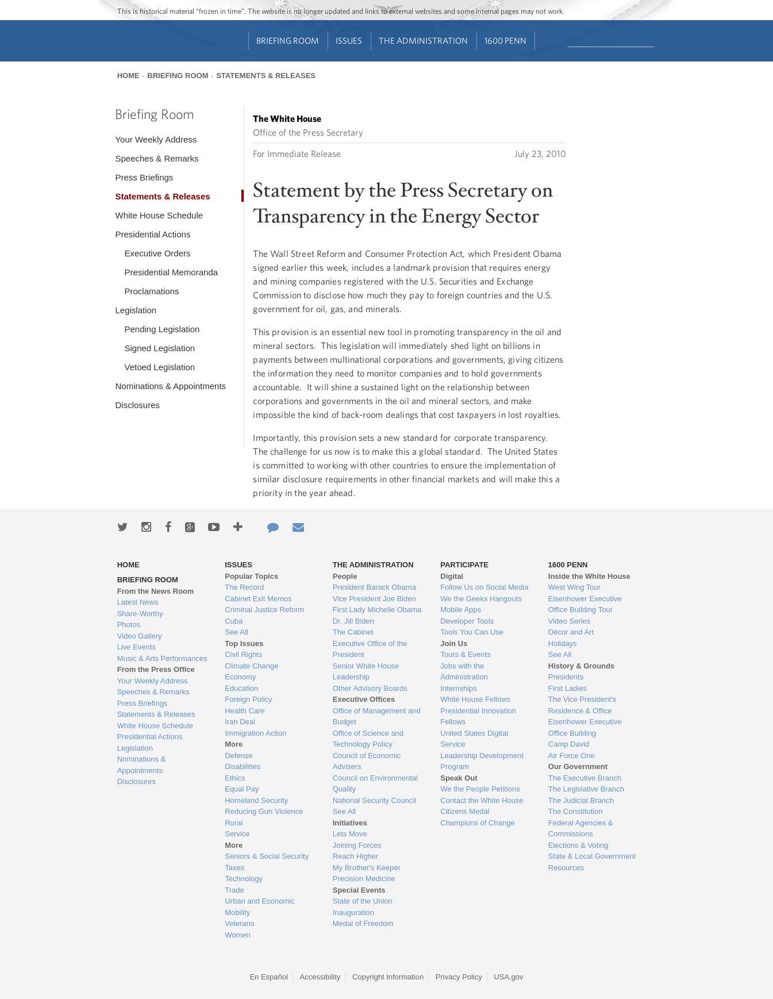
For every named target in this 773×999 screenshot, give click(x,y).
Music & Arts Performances (162, 658)
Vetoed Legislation (159, 367)
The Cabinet (353, 632)
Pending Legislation (161, 329)
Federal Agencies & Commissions (580, 829)
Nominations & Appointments (170, 386)
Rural (234, 823)
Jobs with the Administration (463, 672)
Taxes (234, 867)
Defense (238, 755)
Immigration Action (255, 733)
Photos (128, 624)
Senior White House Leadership (366, 672)
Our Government (577, 766)
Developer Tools (467, 621)
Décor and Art (571, 632)
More (234, 744)
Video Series (569, 621)
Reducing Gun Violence (264, 811)
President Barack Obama (374, 587)
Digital (451, 576)
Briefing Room (287, 40)
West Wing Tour (574, 587)
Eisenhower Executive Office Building (585, 727)
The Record (244, 587)
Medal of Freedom (363, 923)
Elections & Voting (578, 845)
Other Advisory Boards (370, 688)
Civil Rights (243, 654)
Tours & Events (465, 654)
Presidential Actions (152, 234)
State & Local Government (592, 856)
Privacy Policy (459, 977)
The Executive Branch (584, 778)
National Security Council (374, 800)
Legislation (135, 310)
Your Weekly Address (156, 139)
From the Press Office (156, 669)
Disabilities (242, 766)
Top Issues (244, 643)
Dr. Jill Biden (353, 621)
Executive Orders (157, 253)
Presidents (565, 677)
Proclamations (151, 291)
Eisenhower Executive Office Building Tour (585, 604)
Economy (240, 677)
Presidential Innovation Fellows (478, 716)
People (345, 576)
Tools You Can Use (471, 632)
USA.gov (508, 977)
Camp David (569, 744)
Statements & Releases (266, 75)
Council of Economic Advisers (367, 761)
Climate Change (251, 666)
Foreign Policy (248, 699)
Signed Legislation (159, 348)
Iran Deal (240, 721)
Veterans (239, 923)
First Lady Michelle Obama (377, 609)
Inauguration (353, 912)
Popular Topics (251, 576)
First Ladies (567, 688)
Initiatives (350, 823)
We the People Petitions (480, 789)
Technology (244, 878)
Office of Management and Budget (377, 716)
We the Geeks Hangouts (480, 598)
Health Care (244, 710)
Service (237, 833)
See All (236, 632)
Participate (464, 564)
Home (128, 75)
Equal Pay (242, 789)
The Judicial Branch (581, 800)
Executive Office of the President (370, 649)
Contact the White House (482, 800)
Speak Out (458, 778)
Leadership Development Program (482, 761)
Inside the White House (589, 576)
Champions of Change (477, 823)
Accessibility (320, 977)
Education (241, 688)
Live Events (136, 647)
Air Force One (571, 755)
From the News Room (155, 591)
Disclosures (137, 405)
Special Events (359, 890)
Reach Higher (356, 856)
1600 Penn (505, 40)
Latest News (138, 602)
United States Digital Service (474, 739)
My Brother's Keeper (367, 867)
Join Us (453, 643)
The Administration (423, 40)
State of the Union (363, 901)
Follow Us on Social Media (484, 587)
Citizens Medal (464, 811)
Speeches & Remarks (156, 158)
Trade (234, 890)
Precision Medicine (364, 878)
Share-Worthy (140, 613)
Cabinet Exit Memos (258, 598)
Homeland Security (256, 800)
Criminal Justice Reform (264, 609)
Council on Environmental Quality (375, 784)
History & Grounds (581, 666)
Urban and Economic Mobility (259, 907)
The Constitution (575, 811)
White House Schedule (159, 215)
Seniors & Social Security (267, 856)
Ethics (235, 778)
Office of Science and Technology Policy (368, 739)
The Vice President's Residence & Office (582, 705)
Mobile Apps (460, 609)
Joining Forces (357, 845)
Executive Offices (364, 699)
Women (238, 935)
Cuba (234, 621)
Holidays (562, 643)
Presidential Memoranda (171, 272)
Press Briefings (144, 177)
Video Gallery (139, 636)
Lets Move (350, 833)
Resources (566, 867)
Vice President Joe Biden (374, 598)
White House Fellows (475, 699)
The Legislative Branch (586, 789)
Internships (458, 688)
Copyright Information (388, 977)
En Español (268, 977)
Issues (349, 40)
